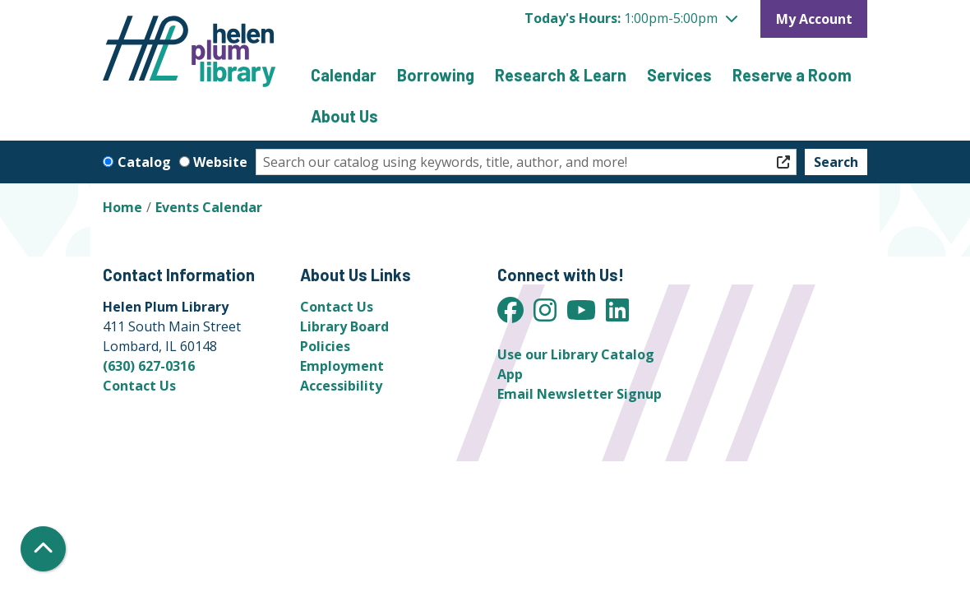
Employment (342, 366)
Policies (325, 346)
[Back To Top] (43, 548)
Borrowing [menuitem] (435, 75)
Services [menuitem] (679, 75)
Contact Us (139, 386)
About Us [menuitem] (344, 116)
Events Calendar (208, 207)
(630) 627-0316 (149, 366)
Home (122, 207)
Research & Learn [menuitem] (560, 75)
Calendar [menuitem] (343, 75)
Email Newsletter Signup (579, 394)
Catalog (144, 162)
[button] (631, 18)
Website (220, 162)
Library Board (344, 326)
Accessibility (341, 386)
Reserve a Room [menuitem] (792, 75)
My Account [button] (814, 19)
